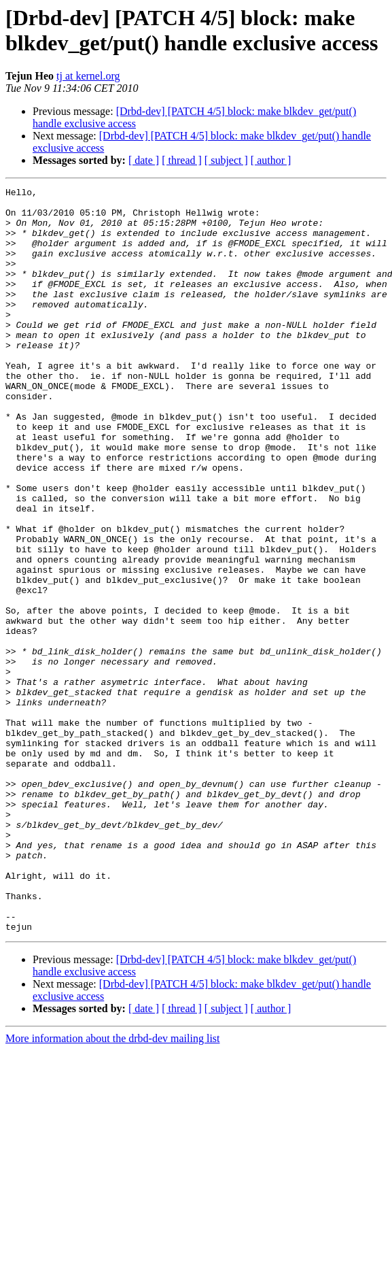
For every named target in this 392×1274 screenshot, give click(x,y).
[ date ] (143, 160)
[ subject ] (226, 160)
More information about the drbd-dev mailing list (112, 1187)
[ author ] (271, 160)
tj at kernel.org (88, 76)
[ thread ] (182, 160)
